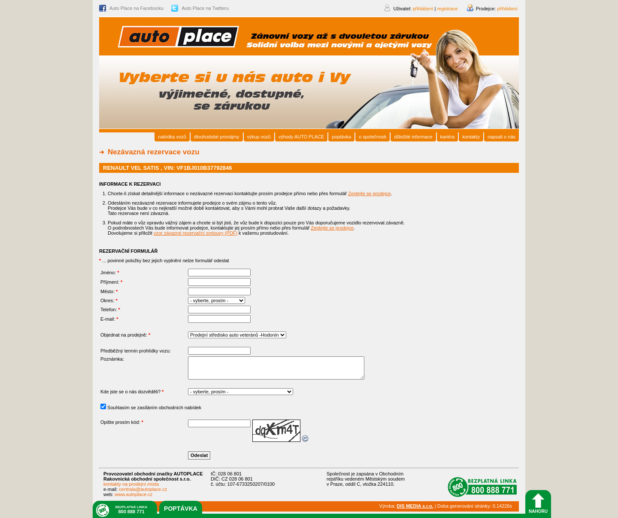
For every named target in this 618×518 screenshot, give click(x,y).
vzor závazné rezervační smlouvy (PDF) (195, 233)
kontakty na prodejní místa (131, 484)
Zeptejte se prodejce (369, 193)
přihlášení (507, 8)
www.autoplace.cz (133, 494)
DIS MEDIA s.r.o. (415, 506)
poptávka (180, 508)
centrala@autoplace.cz (143, 489)
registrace (447, 8)
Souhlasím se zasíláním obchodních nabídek (154, 407)
